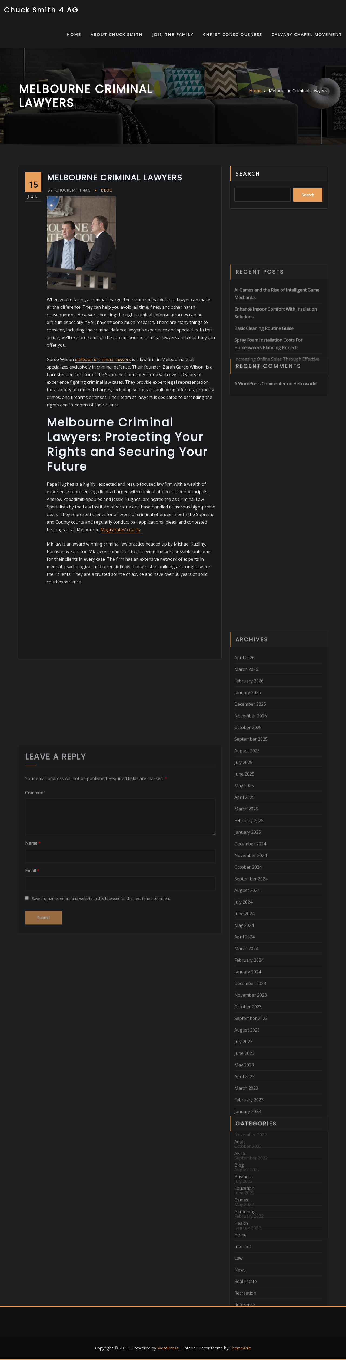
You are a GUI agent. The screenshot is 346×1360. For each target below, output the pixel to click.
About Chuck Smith (117, 34)
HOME (73, 34)
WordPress (168, 1348)
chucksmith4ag (69, 190)
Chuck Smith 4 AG (41, 10)
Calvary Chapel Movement (307, 34)
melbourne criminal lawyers (103, 359)
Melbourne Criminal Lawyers (298, 91)
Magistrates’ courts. (121, 530)
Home (255, 91)
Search (247, 173)
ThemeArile (240, 1348)
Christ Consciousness (232, 34)
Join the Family (173, 34)
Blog (106, 190)
